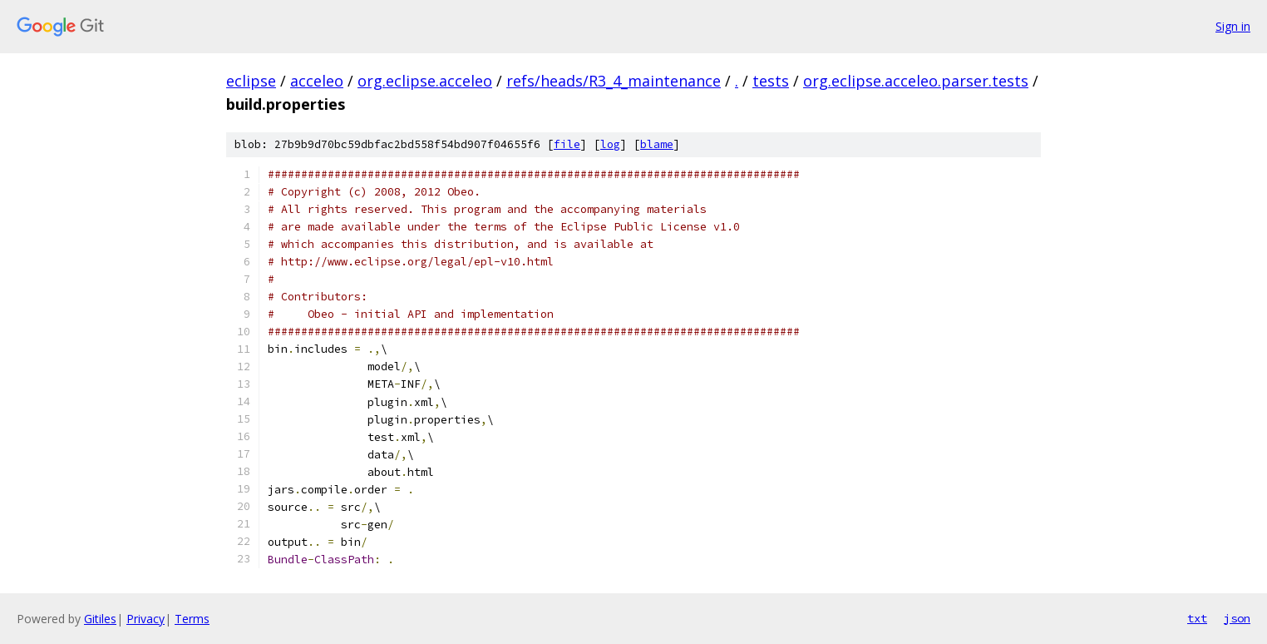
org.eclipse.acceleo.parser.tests (915, 81)
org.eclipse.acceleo (424, 81)
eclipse (251, 81)
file (567, 144)
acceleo (316, 81)
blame (656, 144)
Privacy (145, 619)
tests (770, 81)
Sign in (1232, 26)
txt (1197, 618)
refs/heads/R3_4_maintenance (613, 81)
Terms (192, 619)
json (1237, 618)
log (610, 144)
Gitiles (100, 619)
